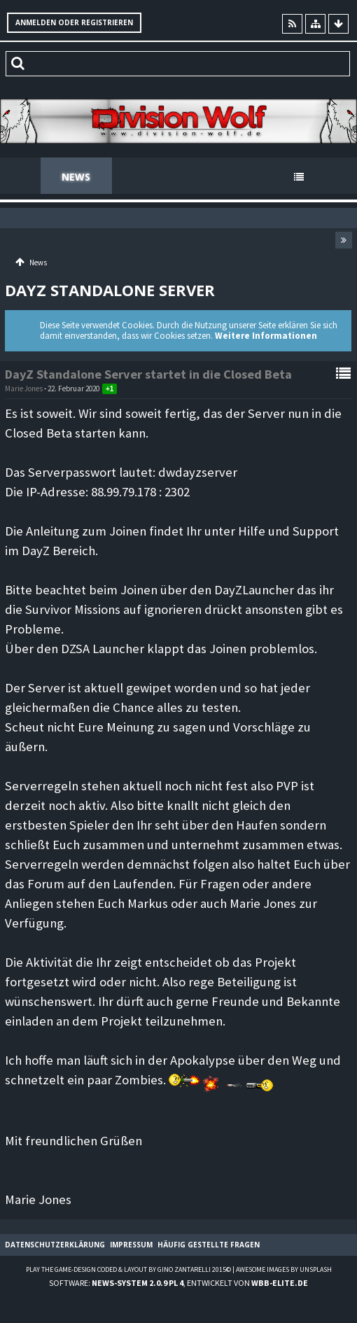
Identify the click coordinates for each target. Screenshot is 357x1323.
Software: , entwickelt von (178, 1283)
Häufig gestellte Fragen (209, 1245)
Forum (144, 176)
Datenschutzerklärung (55, 1245)
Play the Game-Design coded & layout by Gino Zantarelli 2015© (128, 1269)
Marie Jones (24, 388)
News (76, 176)
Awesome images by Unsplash (284, 1269)
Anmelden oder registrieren (74, 22)
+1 (109, 389)
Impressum (131, 1245)
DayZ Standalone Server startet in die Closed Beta (148, 374)
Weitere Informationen (266, 336)
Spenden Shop (228, 176)
